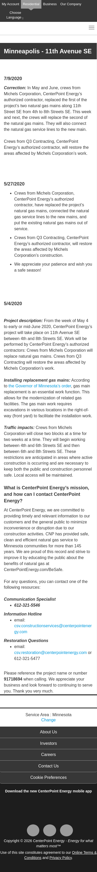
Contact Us (48, 766)
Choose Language (14, 15)
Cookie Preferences (48, 777)
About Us (48, 732)
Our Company (70, 4)
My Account (10, 4)
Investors (48, 743)
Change (48, 720)
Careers (48, 754)
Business (50, 4)
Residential (31, 4)
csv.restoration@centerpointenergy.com (50, 652)
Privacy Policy (60, 858)
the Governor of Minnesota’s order (40, 386)
